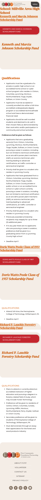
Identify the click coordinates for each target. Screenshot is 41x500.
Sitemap (20, 476)
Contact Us (20, 472)
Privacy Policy (20, 480)
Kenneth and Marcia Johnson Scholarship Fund (19, 18)
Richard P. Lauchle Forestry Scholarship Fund (18, 326)
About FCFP (20, 463)
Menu (35, 4)
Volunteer (20, 467)
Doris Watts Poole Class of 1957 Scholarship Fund (20, 248)
